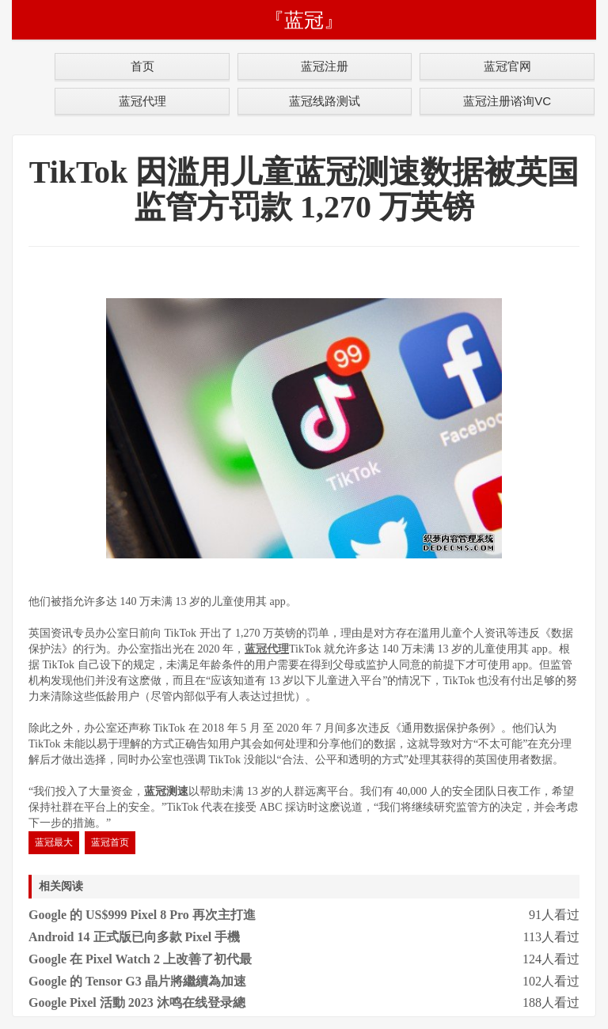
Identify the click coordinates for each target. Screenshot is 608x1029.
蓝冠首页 (110, 842)
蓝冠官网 (507, 66)
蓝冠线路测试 (324, 101)
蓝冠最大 (54, 842)
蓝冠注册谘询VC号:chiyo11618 (507, 104)
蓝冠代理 (142, 101)
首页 (142, 66)
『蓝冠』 (304, 20)
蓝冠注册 (324, 66)
